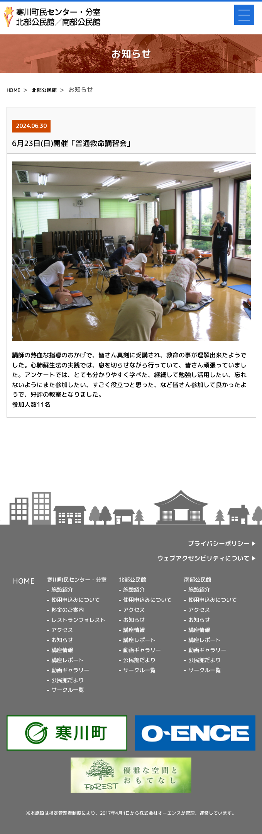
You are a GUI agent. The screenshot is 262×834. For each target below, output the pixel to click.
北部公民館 (44, 90)
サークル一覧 (67, 690)
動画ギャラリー (70, 670)
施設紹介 (62, 590)
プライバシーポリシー (219, 543)
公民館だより (67, 680)
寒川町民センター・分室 (76, 580)
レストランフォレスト (78, 620)
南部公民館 (197, 580)
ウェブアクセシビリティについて (203, 558)
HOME (13, 90)
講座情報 (62, 650)
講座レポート (67, 660)
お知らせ (62, 640)
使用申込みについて (75, 600)
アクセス (62, 630)
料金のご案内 (67, 610)
